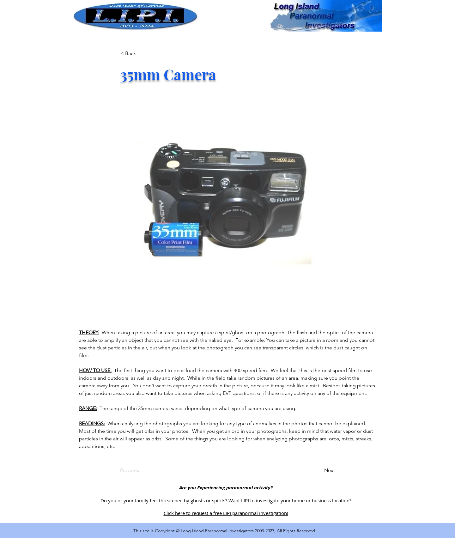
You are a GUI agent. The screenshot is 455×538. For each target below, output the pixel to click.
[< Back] (141, 53)
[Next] (319, 470)
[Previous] (141, 470)
